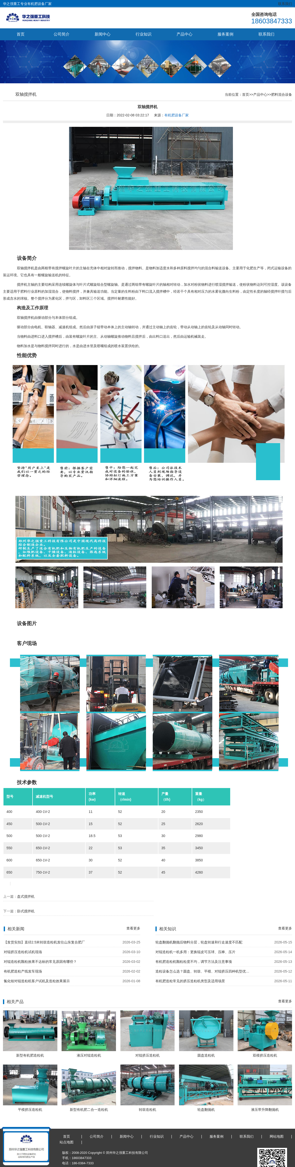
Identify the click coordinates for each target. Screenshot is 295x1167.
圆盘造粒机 (206, 1041)
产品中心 (184, 34)
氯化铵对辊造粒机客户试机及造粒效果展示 (37, 967)
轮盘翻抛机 (206, 1095)
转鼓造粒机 (147, 1095)
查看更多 (133, 914)
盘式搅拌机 (26, 896)
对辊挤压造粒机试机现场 (23, 937)
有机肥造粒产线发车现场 (23, 957)
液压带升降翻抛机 (265, 1095)
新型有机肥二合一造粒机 (89, 1095)
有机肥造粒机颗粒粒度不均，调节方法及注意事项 (193, 947)
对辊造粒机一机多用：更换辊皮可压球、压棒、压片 (195, 937)
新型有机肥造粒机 (30, 1041)
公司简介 (62, 34)
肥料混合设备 (281, 95)
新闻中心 (103, 34)
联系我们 (285, 4)
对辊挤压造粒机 (147, 1041)
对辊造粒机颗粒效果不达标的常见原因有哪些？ (40, 947)
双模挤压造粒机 (265, 1041)
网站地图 (277, 1122)
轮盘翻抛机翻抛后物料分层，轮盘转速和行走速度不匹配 (198, 928)
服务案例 (225, 34)
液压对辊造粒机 (89, 1041)
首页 (21, 34)
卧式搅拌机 (174, 896)
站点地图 (67, 1128)
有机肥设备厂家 (176, 115)
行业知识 (143, 34)
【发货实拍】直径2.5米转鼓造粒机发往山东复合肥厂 (44, 928)
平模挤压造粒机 (30, 1095)
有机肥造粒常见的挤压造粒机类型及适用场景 (190, 967)
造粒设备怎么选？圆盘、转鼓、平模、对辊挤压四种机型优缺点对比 (203, 957)
